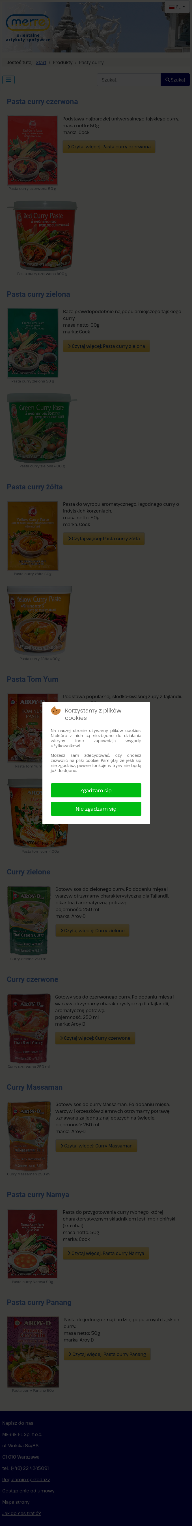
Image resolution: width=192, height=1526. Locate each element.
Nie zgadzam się (95, 808)
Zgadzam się (96, 790)
